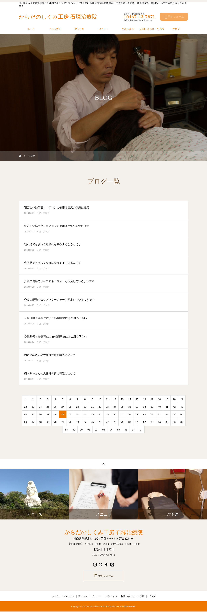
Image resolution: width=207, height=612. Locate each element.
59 (137, 414)
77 (107, 422)
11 (107, 399)
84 (159, 422)
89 (74, 429)
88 (66, 429)
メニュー (103, 29)
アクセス (79, 29)
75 (92, 422)
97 (133, 429)
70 (55, 422)
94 (111, 429)
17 (152, 399)
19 (167, 399)
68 (40, 422)
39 (152, 406)
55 (107, 414)
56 (114, 414)
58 (129, 414)
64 (174, 414)
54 (100, 414)
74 (85, 422)
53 (92, 414)
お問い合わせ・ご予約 (152, 29)
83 (152, 422)
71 (62, 422)
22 (25, 406)
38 (144, 406)
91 (88, 429)
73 (77, 422)
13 (122, 399)
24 (40, 406)
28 (70, 406)
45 (33, 414)
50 (70, 414)
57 (122, 414)
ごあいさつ (128, 29)
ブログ (176, 29)
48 (55, 414)
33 (107, 406)
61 (152, 414)
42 (174, 406)
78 (114, 422)
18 (159, 399)
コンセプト (55, 29)
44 (25, 414)
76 (100, 422)
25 (48, 406)
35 (122, 406)
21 (181, 399)
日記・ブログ (43, 213)
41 (167, 406)
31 (92, 406)
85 (167, 422)
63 (167, 414)
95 (118, 429)
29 (77, 406)
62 (159, 414)
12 (114, 399)
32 (100, 406)
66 (25, 422)
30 (85, 406)
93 (103, 429)
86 (174, 422)
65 (181, 414)
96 (126, 429)
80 (129, 422)
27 (62, 406)
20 (174, 399)
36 (129, 406)
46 (40, 414)
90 (81, 429)
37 (137, 406)
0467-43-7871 (139, 16)
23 (33, 406)
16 (144, 399)
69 (48, 422)
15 (137, 399)
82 (144, 422)
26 (55, 406)
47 (48, 414)
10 (100, 399)
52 (85, 414)
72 (70, 422)
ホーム (30, 29)
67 (33, 422)
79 (122, 422)
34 (114, 406)
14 (129, 399)
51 (77, 414)
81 (137, 422)
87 (181, 422)
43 (181, 406)
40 (159, 406)
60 (144, 414)
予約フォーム (174, 17)
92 (96, 429)
